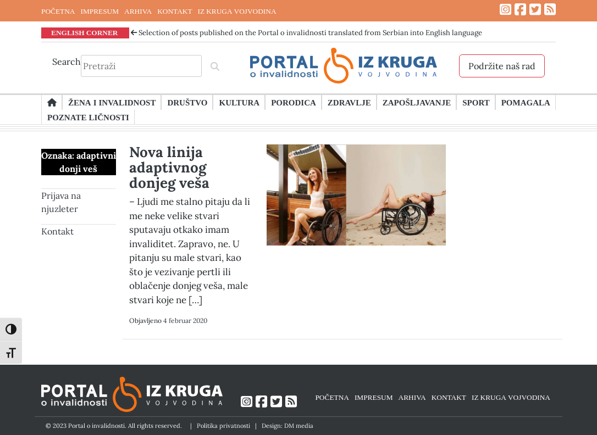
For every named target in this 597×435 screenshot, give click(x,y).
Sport (475, 102)
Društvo (187, 102)
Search (66, 61)
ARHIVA (138, 11)
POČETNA (58, 11)
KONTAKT (174, 11)
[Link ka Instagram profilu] (505, 9)
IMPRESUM (99, 11)
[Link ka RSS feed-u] (550, 9)
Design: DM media (287, 426)
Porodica (293, 102)
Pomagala (525, 102)
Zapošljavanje (417, 102)
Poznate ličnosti (88, 116)
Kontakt (57, 231)
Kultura (239, 102)
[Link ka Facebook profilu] (520, 9)
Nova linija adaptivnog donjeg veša (169, 167)
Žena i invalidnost (112, 102)
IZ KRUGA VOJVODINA (237, 11)
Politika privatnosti (223, 426)
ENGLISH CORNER (84, 32)
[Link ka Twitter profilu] (535, 9)
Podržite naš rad (501, 65)
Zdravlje (349, 102)
